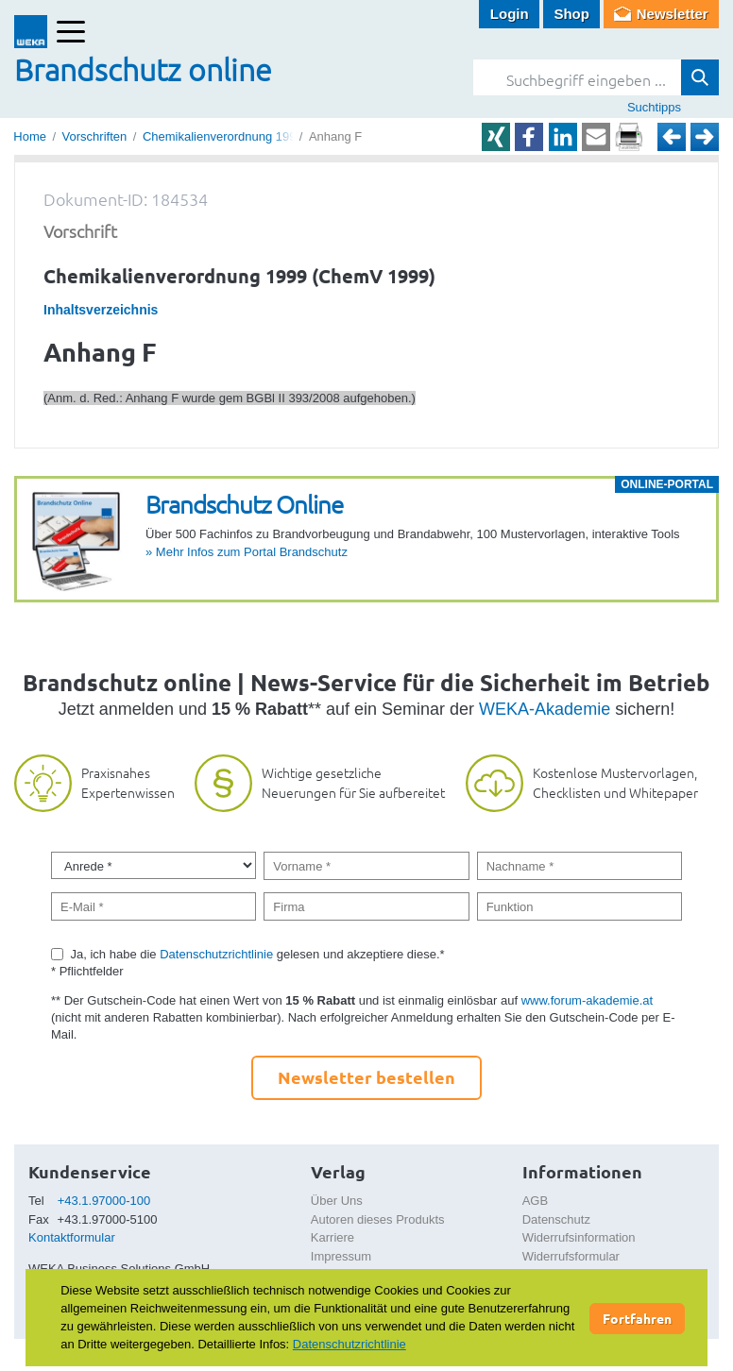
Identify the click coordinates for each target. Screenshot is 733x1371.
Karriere (332, 1237)
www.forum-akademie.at (587, 1000)
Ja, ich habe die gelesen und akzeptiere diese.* (258, 954)
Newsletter (672, 14)
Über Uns (337, 1200)
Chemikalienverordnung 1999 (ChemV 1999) (264, 136)
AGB (535, 1200)
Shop (571, 14)
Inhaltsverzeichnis (100, 309)
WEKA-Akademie (544, 709)
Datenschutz (556, 1219)
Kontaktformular (71, 1237)
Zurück (671, 137)
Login (509, 14)
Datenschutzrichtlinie (216, 954)
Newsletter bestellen (366, 1077)
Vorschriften (95, 136)
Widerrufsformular (571, 1256)
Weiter (704, 137)
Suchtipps (654, 107)
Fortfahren (637, 1318)
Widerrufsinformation (579, 1237)
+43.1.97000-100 (104, 1200)
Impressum (341, 1256)
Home (29, 136)
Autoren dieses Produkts (378, 1219)
